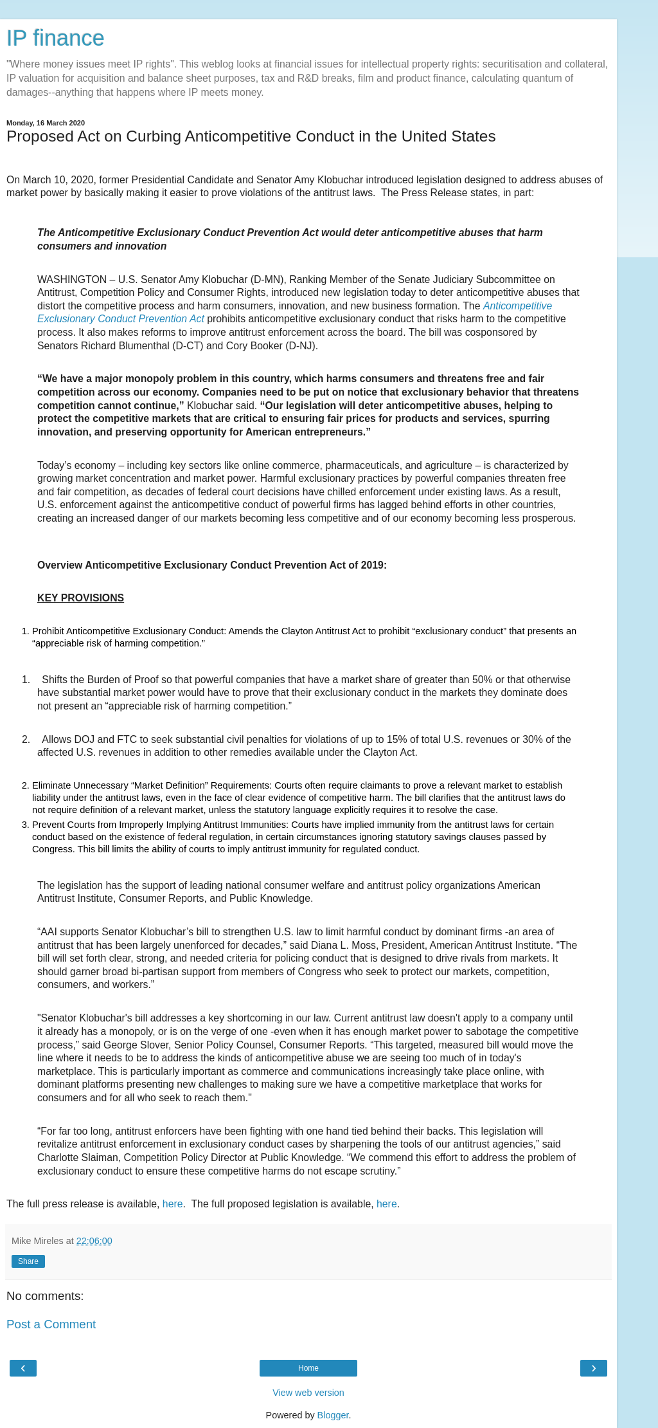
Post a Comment (51, 1324)
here (173, 1203)
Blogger (333, 1415)
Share (28, 1261)
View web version (308, 1392)
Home (308, 1368)
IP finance (55, 38)
